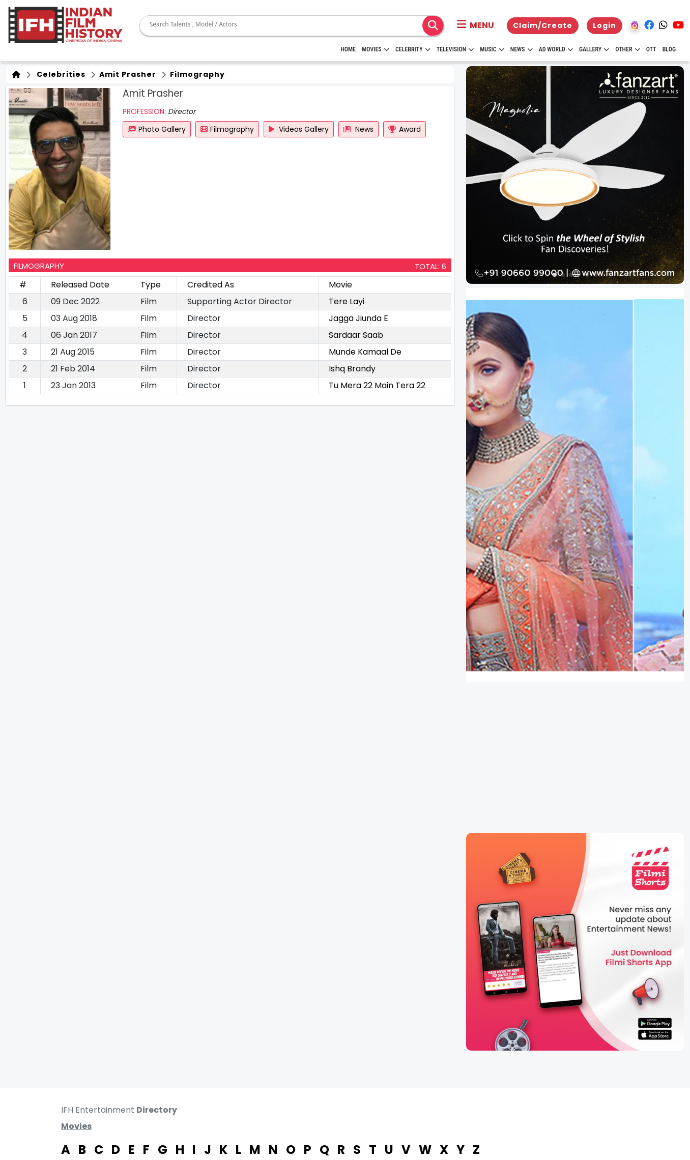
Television (455, 49)
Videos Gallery (299, 129)
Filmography (196, 74)
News (521, 49)
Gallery (594, 49)
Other (627, 49)
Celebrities (59, 74)
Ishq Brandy (352, 368)
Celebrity (412, 49)
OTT (651, 49)
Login (604, 25)
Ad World (556, 49)
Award (404, 129)
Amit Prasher (126, 74)
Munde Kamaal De (365, 352)
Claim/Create (542, 25)
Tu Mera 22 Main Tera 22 (377, 385)
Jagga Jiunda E (358, 318)
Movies (375, 49)
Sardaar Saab (356, 335)
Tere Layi (346, 301)
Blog (669, 49)
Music (492, 49)
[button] (475, 25)
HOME (348, 49)
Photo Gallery (157, 129)
